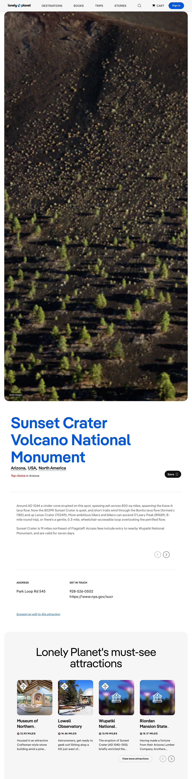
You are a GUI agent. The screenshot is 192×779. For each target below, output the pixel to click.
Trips (99, 5)
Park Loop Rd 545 (31, 591)
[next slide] (166, 554)
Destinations (52, 5)
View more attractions (135, 758)
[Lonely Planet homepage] (19, 5)
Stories (120, 5)
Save (172, 475)
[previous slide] (157, 554)
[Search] (139, 5)
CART (158, 5)
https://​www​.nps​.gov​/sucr (91, 596)
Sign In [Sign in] (176, 5)
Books (79, 5)
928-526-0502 (81, 591)
